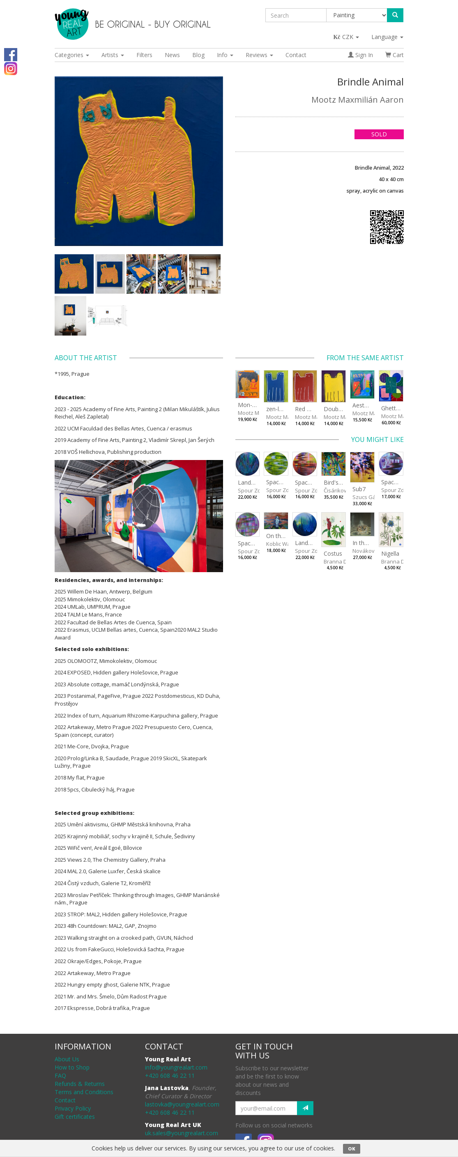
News (172, 55)
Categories (72, 55)
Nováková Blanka (374, 550)
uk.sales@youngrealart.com (181, 1133)
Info (225, 55)
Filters (144, 55)
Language (387, 37)
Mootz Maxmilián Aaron (357, 99)
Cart (394, 55)
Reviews (259, 55)
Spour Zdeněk (255, 490)
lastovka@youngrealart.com (182, 1104)
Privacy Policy (73, 1108)
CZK (346, 37)
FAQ (60, 1075)
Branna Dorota (342, 561)
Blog (198, 55)
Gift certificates (75, 1116)
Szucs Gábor (368, 497)
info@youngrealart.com (176, 1067)
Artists (112, 55)
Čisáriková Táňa (344, 490)
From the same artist (365, 357)
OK (351, 1148)
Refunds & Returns (80, 1084)
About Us (67, 1059)
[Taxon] (357, 15)
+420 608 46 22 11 (170, 1075)
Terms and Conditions (84, 1092)
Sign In (360, 55)
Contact (295, 55)
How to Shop (72, 1067)
